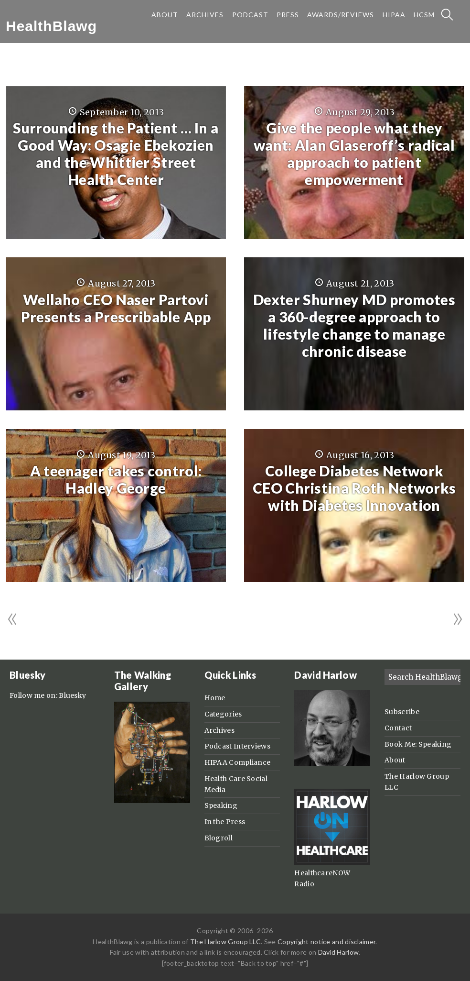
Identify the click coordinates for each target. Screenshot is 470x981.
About (395, 760)
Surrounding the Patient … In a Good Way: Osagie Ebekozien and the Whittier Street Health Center (115, 153)
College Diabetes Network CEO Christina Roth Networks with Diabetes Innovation (354, 488)
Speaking (220, 805)
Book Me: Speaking (418, 744)
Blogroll (218, 838)
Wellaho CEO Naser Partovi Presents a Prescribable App (116, 308)
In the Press (225, 821)
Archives (219, 730)
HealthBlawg (51, 26)
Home (214, 698)
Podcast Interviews (237, 746)
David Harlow (338, 952)
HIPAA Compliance (237, 762)
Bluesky (72, 695)
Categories (223, 714)
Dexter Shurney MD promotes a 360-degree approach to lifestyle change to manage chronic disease (354, 325)
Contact (398, 728)
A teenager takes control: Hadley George (116, 479)
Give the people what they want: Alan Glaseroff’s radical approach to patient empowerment (354, 153)
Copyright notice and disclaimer (326, 941)
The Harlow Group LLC (225, 941)
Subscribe (402, 711)
